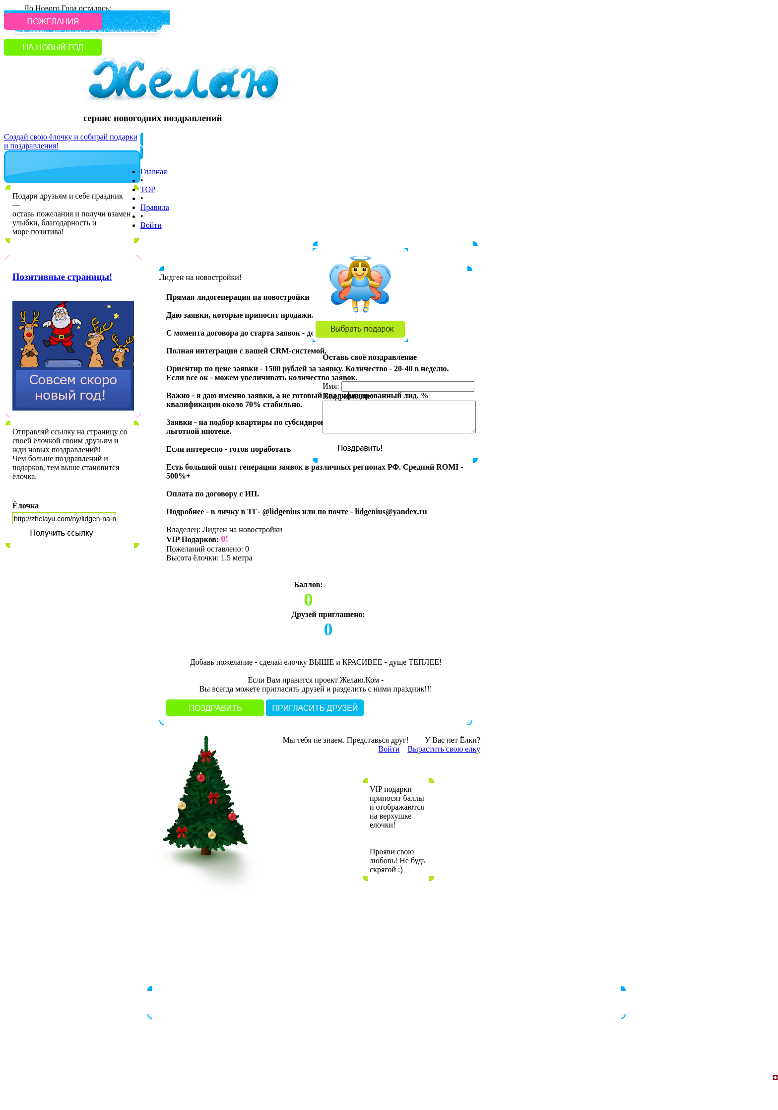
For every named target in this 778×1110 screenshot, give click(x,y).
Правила (154, 207)
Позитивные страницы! (62, 277)
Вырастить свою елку (443, 749)
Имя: (331, 386)
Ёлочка (25, 505)
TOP (147, 189)
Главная (153, 171)
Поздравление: (347, 396)
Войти (151, 225)
